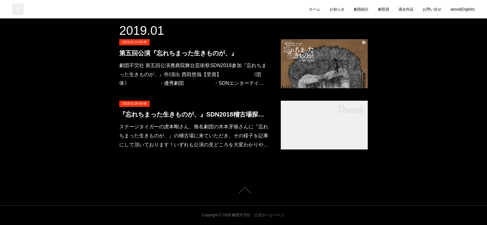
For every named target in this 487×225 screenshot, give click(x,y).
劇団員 (383, 9)
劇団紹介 (361, 9)
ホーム (314, 9)
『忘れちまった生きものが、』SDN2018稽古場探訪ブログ (193, 114)
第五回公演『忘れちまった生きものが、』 (178, 53)
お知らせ (337, 9)
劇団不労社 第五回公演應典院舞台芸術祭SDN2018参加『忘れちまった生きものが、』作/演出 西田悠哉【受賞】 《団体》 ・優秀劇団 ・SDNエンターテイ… (192, 74)
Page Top (243, 190)
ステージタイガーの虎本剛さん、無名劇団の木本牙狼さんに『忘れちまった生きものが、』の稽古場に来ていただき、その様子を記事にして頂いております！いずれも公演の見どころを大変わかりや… (193, 135)
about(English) (463, 9)
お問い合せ (432, 9)
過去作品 (405, 9)
